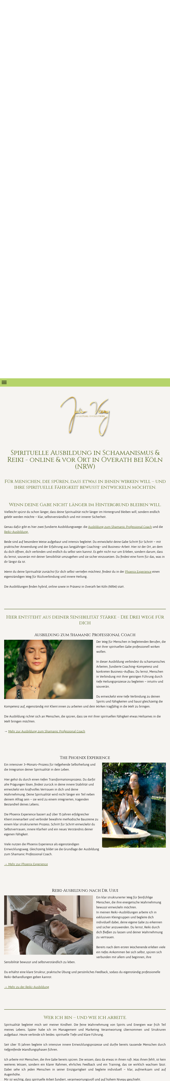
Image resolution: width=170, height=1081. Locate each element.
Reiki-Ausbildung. (16, 532)
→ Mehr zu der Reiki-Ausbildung (26, 987)
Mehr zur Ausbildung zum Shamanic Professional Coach (46, 731)
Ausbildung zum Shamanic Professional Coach (120, 527)
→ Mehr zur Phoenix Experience (26, 864)
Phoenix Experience (138, 571)
